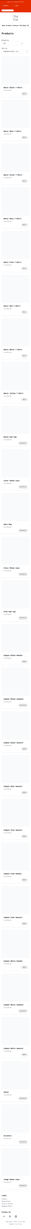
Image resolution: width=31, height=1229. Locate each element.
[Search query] (8, 10)
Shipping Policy (7, 1206)
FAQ (21, 25)
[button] (6, 5)
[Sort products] (15, 51)
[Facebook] (4, 1216)
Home (3, 25)
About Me (26, 25)
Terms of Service (7, 1203)
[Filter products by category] (12, 43)
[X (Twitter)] (10, 1216)
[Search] (15, 10)
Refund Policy (6, 1201)
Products (9, 25)
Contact (16, 25)
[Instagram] (16, 1216)
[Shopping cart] (16, 5)
